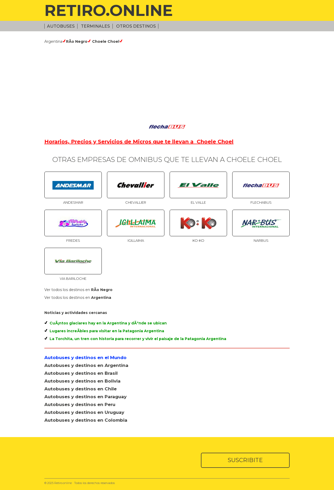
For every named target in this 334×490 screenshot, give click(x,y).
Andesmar (73, 202)
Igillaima (136, 240)
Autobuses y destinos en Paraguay (85, 396)
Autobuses (61, 26)
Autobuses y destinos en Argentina (86, 365)
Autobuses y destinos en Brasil (81, 373)
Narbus (261, 240)
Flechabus (261, 202)
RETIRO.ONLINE (108, 10)
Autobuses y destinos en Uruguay (84, 412)
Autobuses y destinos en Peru (79, 404)
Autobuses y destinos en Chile (80, 388)
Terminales (95, 26)
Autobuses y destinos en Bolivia (82, 381)
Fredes (73, 240)
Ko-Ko (198, 240)
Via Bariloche (73, 278)
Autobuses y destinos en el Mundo (85, 357)
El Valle (198, 202)
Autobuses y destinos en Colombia (85, 420)
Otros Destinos (136, 26)
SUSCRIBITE (245, 460)
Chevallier (135, 202)
